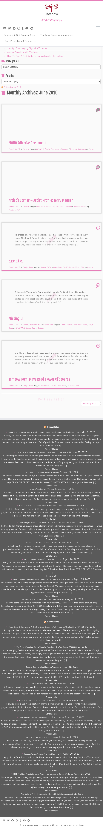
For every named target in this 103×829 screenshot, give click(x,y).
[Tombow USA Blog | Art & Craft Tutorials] (51, 9)
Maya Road (58, 267)
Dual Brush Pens (43, 206)
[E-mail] (5, 28)
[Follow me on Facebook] (15, 28)
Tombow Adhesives (78, 149)
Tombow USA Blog (53, 427)
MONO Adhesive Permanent (28, 143)
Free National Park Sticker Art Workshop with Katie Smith (43, 599)
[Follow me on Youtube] (27, 28)
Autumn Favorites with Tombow (22, 52)
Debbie (90, 267)
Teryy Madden (57, 206)
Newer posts (90, 403)
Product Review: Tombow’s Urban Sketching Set (43, 559)
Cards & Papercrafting (32, 324)
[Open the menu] (98, 28)
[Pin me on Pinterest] (32, 28)
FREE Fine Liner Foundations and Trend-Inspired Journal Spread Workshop (43, 579)
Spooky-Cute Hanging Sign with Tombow (27, 48)
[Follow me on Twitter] (10, 28)
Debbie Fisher (46, 267)
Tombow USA (14, 210)
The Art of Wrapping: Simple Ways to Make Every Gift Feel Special (42, 452)
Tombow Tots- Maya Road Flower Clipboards (39, 379)
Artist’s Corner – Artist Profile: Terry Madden (41, 200)
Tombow (65, 149)
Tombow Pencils (80, 206)
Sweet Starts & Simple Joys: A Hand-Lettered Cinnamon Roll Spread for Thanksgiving (42, 432)
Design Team (28, 267)
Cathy (91, 149)
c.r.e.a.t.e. (16, 261)
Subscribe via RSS (12, 87)
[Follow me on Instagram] (19, 28)
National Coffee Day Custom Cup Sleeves (42, 542)
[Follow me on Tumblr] (23, 28)
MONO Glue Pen (58, 385)
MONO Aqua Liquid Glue (74, 267)
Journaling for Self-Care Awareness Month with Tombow (42, 522)
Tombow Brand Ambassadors (56, 35)
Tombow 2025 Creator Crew (19, 35)
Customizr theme (77, 825)
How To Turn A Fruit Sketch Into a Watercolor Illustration (35, 56)
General (26, 149)
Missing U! (16, 318)
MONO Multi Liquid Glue (24, 328)
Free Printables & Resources (20, 41)
